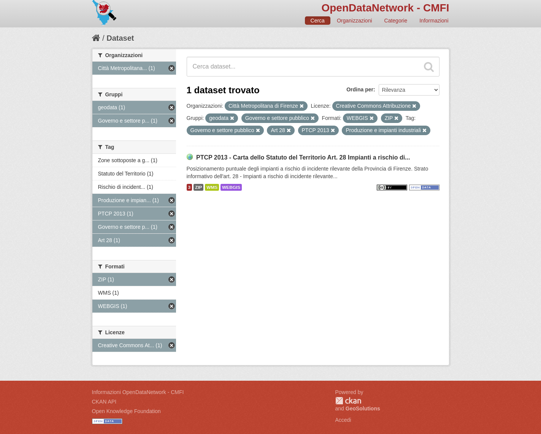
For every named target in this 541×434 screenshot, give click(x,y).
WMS (211, 187)
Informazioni (433, 21)
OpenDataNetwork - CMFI (385, 8)
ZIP (198, 187)
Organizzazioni (354, 21)
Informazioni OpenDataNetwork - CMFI (138, 392)
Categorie (396, 21)
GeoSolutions (363, 408)
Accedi (343, 420)
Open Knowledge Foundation (126, 411)
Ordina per (359, 89)
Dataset (120, 38)
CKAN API (104, 402)
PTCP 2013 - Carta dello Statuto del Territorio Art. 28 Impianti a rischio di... (303, 157)
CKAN (348, 401)
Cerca (318, 21)
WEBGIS (231, 187)
